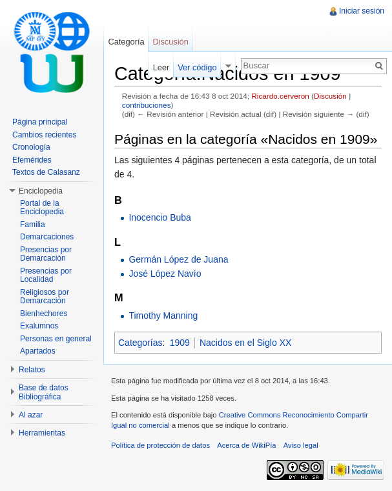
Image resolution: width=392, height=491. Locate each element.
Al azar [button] (31, 414)
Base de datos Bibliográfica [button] (43, 392)
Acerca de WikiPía (246, 445)
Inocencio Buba (160, 217)
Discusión (330, 96)
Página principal (39, 121)
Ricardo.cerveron (280, 96)
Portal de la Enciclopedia (42, 208)
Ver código (197, 67)
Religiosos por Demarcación (44, 297)
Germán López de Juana (178, 259)
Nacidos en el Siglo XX (245, 342)
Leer (161, 67)
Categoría (126, 41)
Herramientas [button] (42, 432)
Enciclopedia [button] (41, 190)
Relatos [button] (32, 369)
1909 (180, 342)
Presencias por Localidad (46, 275)
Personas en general (56, 338)
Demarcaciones (47, 236)
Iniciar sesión (361, 10)
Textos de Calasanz (46, 172)
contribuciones (146, 105)
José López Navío (165, 273)
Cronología (31, 147)
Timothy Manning (163, 315)
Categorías (140, 342)
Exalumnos (39, 325)
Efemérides (32, 160)
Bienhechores (43, 313)
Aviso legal (301, 445)
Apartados (38, 351)
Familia (32, 224)
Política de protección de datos (160, 445)
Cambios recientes (44, 134)
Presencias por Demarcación (46, 254)
